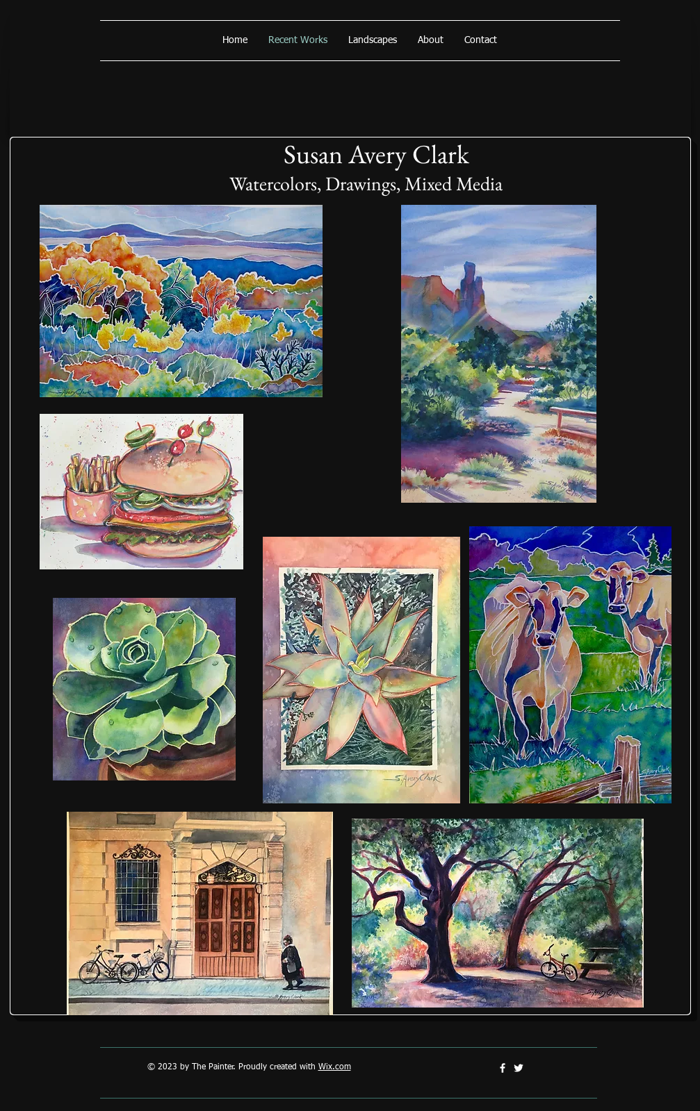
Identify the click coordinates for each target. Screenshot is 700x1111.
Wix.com (334, 1067)
